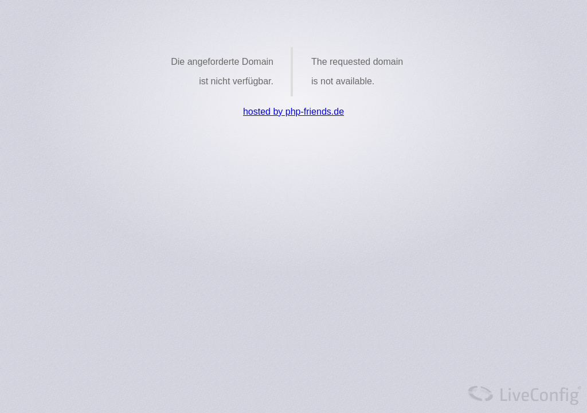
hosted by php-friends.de (293, 111)
